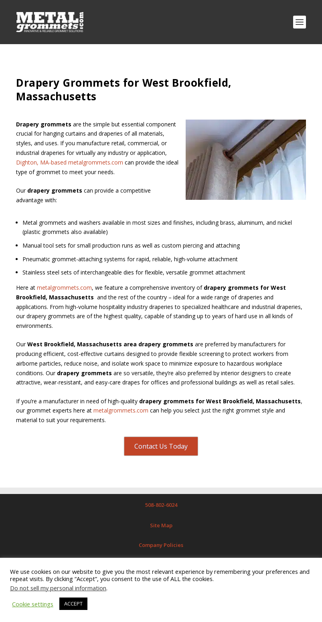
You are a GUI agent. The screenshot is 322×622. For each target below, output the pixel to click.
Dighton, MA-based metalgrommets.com (69, 162)
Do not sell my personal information (58, 588)
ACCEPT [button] (73, 603)
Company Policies (161, 545)
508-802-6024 (161, 504)
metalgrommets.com (63, 287)
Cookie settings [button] (32, 604)
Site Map (161, 525)
